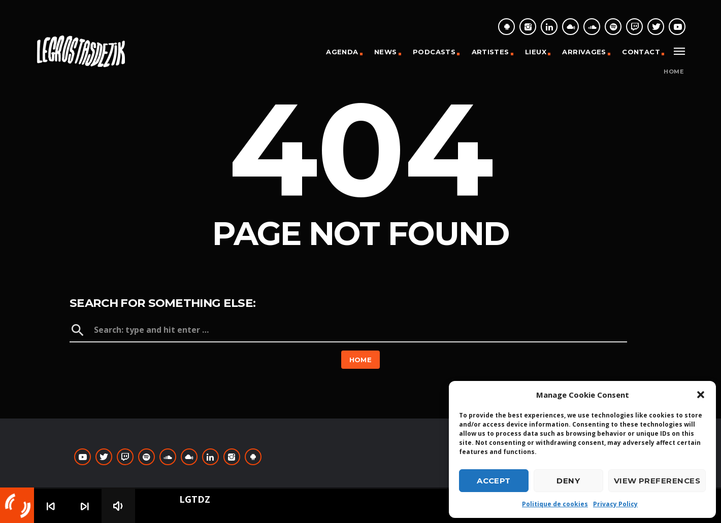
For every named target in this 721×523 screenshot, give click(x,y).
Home (673, 72)
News (385, 52)
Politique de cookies (555, 504)
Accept (494, 480)
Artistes (490, 52)
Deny (568, 480)
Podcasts (434, 52)
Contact (641, 52)
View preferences (657, 480)
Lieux (535, 52)
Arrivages (584, 52)
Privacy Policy (615, 504)
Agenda (342, 52)
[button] (701, 395)
